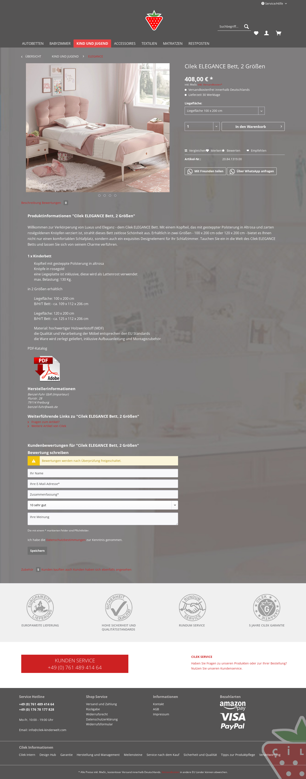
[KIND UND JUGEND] (92, 43)
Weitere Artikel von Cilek (47, 426)
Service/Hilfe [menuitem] (272, 3)
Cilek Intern (27, 755)
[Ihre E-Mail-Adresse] (103, 483)
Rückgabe (93, 709)
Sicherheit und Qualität (200, 755)
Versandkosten (170, 772)
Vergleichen (195, 151)
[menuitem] (234, 28)
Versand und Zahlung (101, 704)
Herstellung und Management (98, 755)
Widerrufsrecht (97, 714)
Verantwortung (269, 755)
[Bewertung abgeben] (103, 505)
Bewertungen (55, 203)
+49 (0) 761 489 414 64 (75, 667)
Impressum (161, 714)
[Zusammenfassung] (103, 494)
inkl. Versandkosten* (210, 84)
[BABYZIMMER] (60, 43)
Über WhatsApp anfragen (252, 171)
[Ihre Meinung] (103, 519)
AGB (156, 709)
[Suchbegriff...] (234, 26)
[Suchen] (246, 26)
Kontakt (158, 704)
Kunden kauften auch (56, 569)
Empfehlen (256, 151)
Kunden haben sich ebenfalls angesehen (102, 569)
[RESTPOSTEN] (199, 43)
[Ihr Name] (103, 473)
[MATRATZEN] (173, 43)
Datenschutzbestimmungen (66, 540)
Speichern (37, 551)
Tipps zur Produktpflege (238, 755)
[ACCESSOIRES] (125, 43)
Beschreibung (31, 203)
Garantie (66, 755)
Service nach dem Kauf (163, 755)
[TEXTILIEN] (149, 43)
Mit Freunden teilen (205, 171)
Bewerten (231, 151)
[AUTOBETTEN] (33, 43)
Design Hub (48, 755)
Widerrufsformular (99, 724)
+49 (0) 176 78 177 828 (36, 709)
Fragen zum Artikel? (44, 422)
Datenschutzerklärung (102, 719)
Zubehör (31, 569)
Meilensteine (133, 755)
